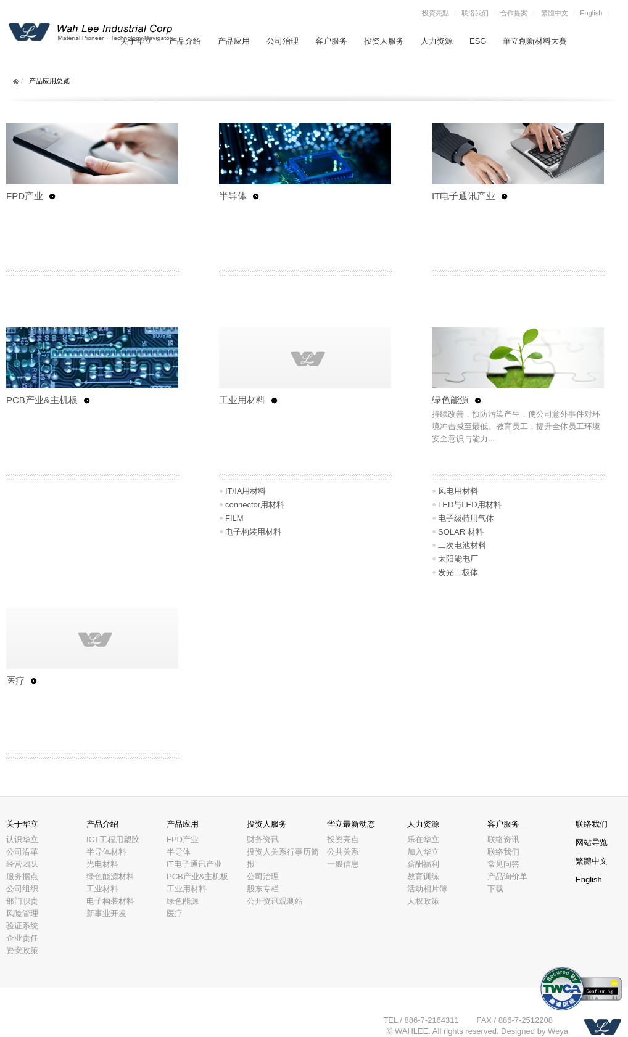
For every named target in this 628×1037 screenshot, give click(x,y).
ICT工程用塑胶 (112, 839)
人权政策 (423, 901)
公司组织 (22, 888)
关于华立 (22, 824)
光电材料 (102, 864)
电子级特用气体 (466, 518)
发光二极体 (458, 572)
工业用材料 (242, 400)
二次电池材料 (462, 545)
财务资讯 (263, 839)
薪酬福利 (423, 864)
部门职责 (22, 901)
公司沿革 (22, 851)
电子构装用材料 (253, 531)
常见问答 (503, 864)
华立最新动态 (351, 824)
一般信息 (343, 864)
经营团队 (22, 864)
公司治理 (282, 41)
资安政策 (22, 950)
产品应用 (234, 41)
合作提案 (513, 13)
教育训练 (423, 876)
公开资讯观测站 (275, 901)
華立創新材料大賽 (535, 41)
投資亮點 (435, 13)
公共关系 (343, 851)
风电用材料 (458, 491)
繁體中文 (554, 13)
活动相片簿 (427, 888)
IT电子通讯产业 (463, 196)
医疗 (15, 680)
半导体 (233, 196)
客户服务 (331, 41)
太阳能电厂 (458, 559)
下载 (495, 888)
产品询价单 (507, 876)
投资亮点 (343, 839)
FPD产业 (24, 196)
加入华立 (423, 851)
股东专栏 (263, 888)
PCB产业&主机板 (42, 400)
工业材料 (102, 888)
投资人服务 (384, 41)
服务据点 (22, 876)
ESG (477, 41)
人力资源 (437, 41)
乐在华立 (423, 839)
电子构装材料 (110, 901)
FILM (234, 518)
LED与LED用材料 (470, 504)
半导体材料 (106, 851)
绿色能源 (450, 400)
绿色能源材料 (110, 876)
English (591, 13)
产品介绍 (185, 41)
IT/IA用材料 (245, 491)
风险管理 (22, 913)
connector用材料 (254, 504)
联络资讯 (503, 839)
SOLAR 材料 (461, 531)
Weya (558, 1031)
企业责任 (22, 938)
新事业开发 (106, 913)
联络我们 (475, 13)
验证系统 (22, 925)
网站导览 (592, 842)
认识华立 (22, 839)
